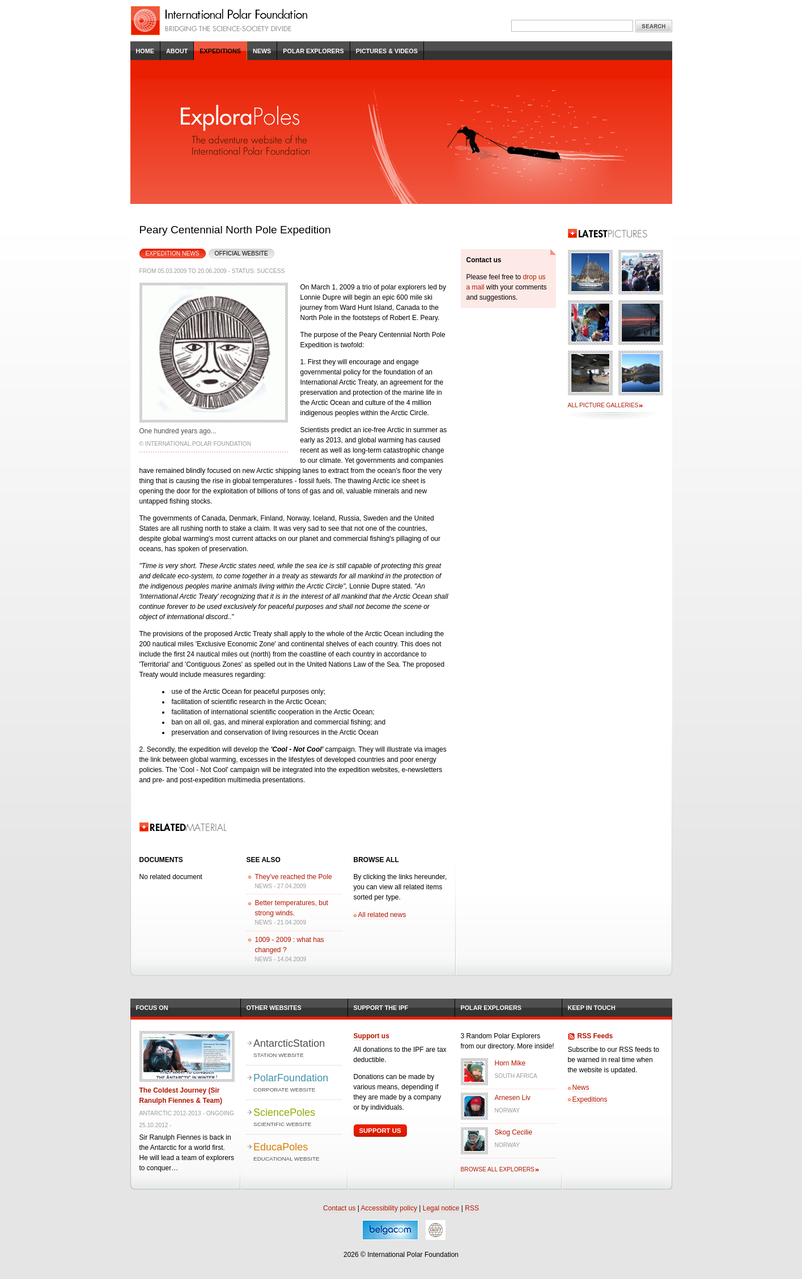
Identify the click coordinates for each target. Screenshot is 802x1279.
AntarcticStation (297, 1049)
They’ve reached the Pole (293, 877)
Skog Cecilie (514, 1132)
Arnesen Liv (513, 1098)
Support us (371, 1036)
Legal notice (441, 1208)
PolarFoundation (297, 1083)
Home (145, 51)
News (262, 51)
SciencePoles (297, 1118)
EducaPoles (297, 1152)
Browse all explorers (497, 1169)
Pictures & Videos (387, 51)
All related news (382, 915)
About (177, 51)
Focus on (152, 1007)
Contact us (339, 1208)
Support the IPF (381, 1007)
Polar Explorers (313, 51)
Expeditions (220, 51)
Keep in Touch (592, 1007)
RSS (472, 1208)
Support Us (380, 1130)
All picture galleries (603, 405)
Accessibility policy (389, 1208)
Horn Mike (510, 1063)
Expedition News (169, 253)
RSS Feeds (595, 1036)
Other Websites (274, 1007)
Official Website (241, 253)
